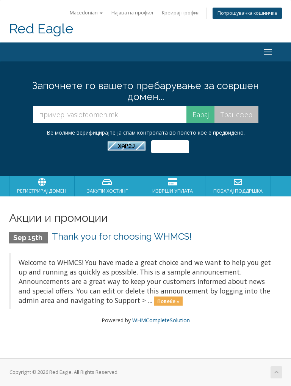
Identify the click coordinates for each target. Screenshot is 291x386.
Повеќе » (168, 301)
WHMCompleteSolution (161, 320)
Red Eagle (41, 28)
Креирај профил (181, 12)
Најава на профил (132, 12)
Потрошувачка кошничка (247, 13)
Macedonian (86, 12)
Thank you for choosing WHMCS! (122, 236)
